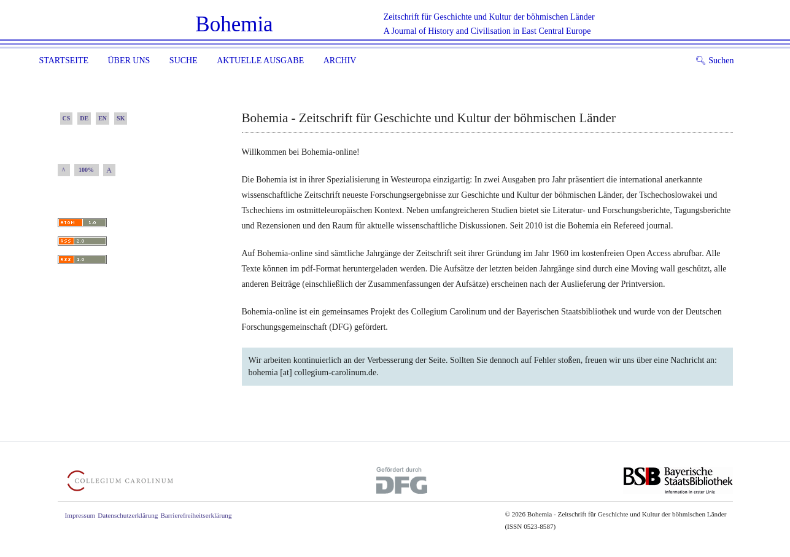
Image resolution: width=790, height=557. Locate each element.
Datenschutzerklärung (128, 515)
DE (84, 118)
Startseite (63, 60)
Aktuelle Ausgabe (260, 60)
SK (121, 118)
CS (67, 118)
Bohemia (234, 24)
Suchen (714, 60)
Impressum (80, 515)
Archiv (340, 60)
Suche (183, 60)
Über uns (128, 60)
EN (102, 118)
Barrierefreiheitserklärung (195, 515)
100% (86, 169)
